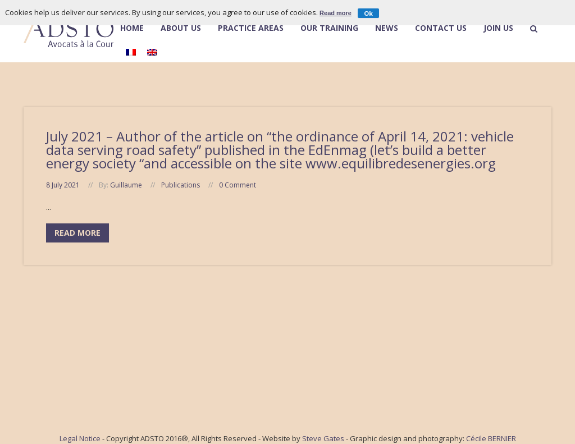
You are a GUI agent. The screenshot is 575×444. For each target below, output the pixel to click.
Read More (77, 232)
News (386, 28)
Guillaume (126, 185)
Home (132, 28)
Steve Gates (323, 438)
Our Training (329, 28)
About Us (181, 28)
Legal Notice (80, 438)
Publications (180, 185)
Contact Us (441, 28)
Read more (336, 13)
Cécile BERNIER (491, 438)
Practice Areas (251, 28)
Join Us (498, 28)
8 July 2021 (63, 185)
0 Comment (237, 185)
